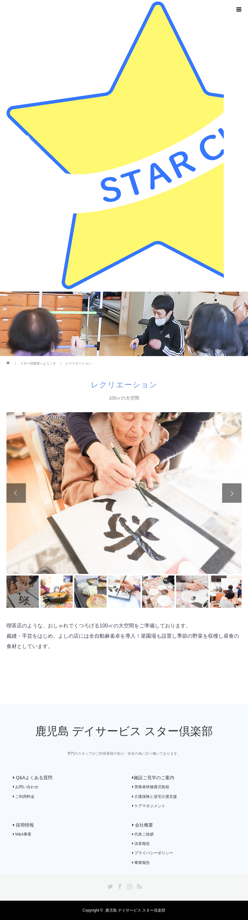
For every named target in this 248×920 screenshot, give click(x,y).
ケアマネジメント (148, 806)
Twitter (109, 885)
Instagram (129, 885)
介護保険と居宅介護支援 (154, 796)
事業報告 (141, 862)
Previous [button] (16, 493)
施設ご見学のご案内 (153, 777)
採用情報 (23, 825)
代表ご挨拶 (143, 834)
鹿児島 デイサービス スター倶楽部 (124, 731)
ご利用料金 (24, 796)
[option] (124, 493)
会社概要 (142, 825)
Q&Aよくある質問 (32, 777)
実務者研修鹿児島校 (150, 787)
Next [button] (232, 493)
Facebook (119, 885)
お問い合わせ (25, 787)
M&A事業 (22, 834)
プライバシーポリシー (152, 853)
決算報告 (141, 843)
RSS (138, 885)
